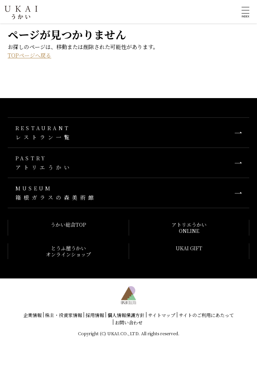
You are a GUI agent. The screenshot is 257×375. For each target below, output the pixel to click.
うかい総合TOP (68, 224)
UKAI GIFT (189, 248)
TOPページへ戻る (29, 55)
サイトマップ (161, 315)
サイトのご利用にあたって (206, 315)
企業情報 (32, 315)
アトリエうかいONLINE (189, 227)
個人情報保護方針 (126, 315)
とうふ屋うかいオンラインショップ (68, 251)
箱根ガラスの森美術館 (128, 193)
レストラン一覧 (128, 132)
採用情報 (95, 315)
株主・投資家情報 (63, 315)
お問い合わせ (129, 322)
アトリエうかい (128, 162)
